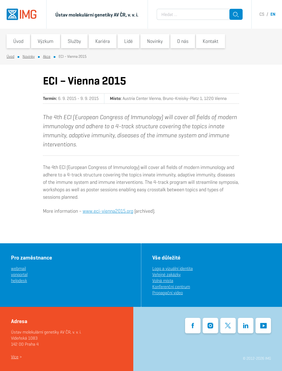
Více (14, 357)
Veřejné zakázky (166, 274)
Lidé (128, 41)
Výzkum (45, 41)
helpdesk (19, 280)
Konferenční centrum (171, 287)
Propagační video (167, 293)
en (272, 14)
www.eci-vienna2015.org (108, 211)
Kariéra (102, 41)
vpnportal (19, 274)
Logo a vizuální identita (172, 268)
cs (261, 14)
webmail (18, 268)
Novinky (155, 41)
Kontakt (210, 41)
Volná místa (162, 280)
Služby (74, 41)
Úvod (18, 41)
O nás (182, 41)
